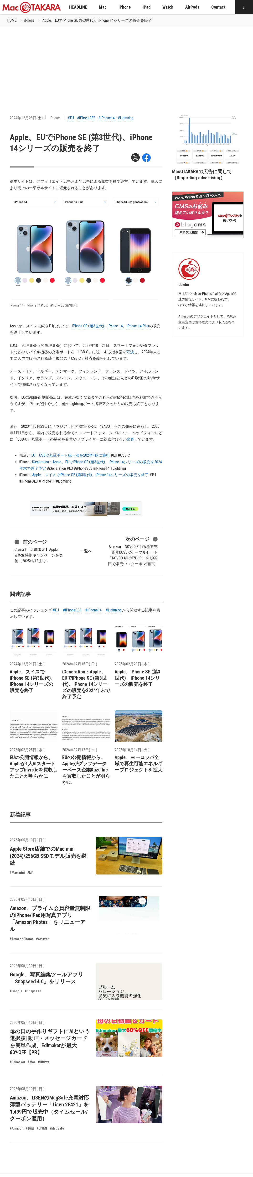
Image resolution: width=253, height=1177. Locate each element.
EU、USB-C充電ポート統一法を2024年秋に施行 (70, 455)
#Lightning (125, 118)
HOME (11, 20)
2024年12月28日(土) (26, 118)
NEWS (24, 455)
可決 (130, 352)
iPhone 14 (115, 326)
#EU (71, 118)
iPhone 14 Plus (138, 326)
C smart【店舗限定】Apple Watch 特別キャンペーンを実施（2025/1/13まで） (39, 550)
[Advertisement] (127, 62)
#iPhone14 (106, 118)
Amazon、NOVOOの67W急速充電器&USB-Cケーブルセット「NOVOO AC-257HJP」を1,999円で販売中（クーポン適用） (133, 551)
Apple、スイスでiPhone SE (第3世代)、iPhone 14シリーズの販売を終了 (90, 475)
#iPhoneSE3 (86, 118)
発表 (130, 439)
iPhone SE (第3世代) (88, 326)
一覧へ (86, 551)
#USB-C (124, 455)
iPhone (29, 20)
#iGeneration (56, 468)
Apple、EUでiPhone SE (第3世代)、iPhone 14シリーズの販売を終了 (97, 20)
